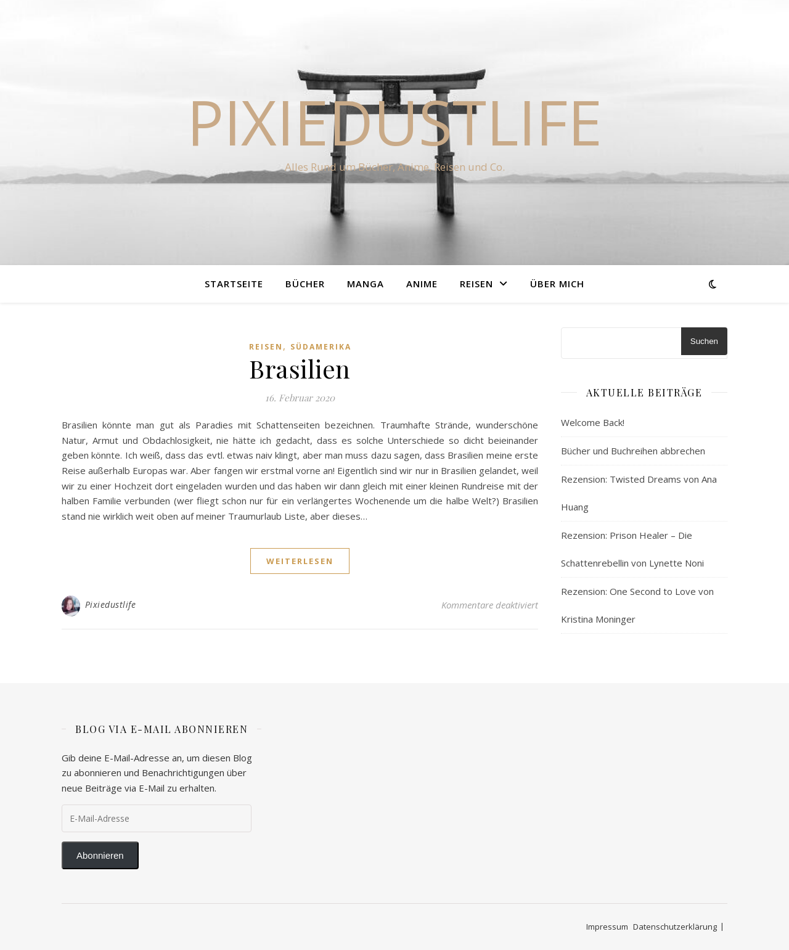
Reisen (476, 283)
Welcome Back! (592, 422)
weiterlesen (299, 561)
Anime (422, 283)
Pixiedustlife (394, 121)
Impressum (607, 926)
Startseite (234, 283)
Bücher (305, 283)
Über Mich (557, 283)
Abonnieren (100, 855)
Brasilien (300, 368)
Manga (365, 283)
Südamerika (320, 347)
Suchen (704, 341)
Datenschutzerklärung (675, 926)
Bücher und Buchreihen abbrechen (633, 450)
